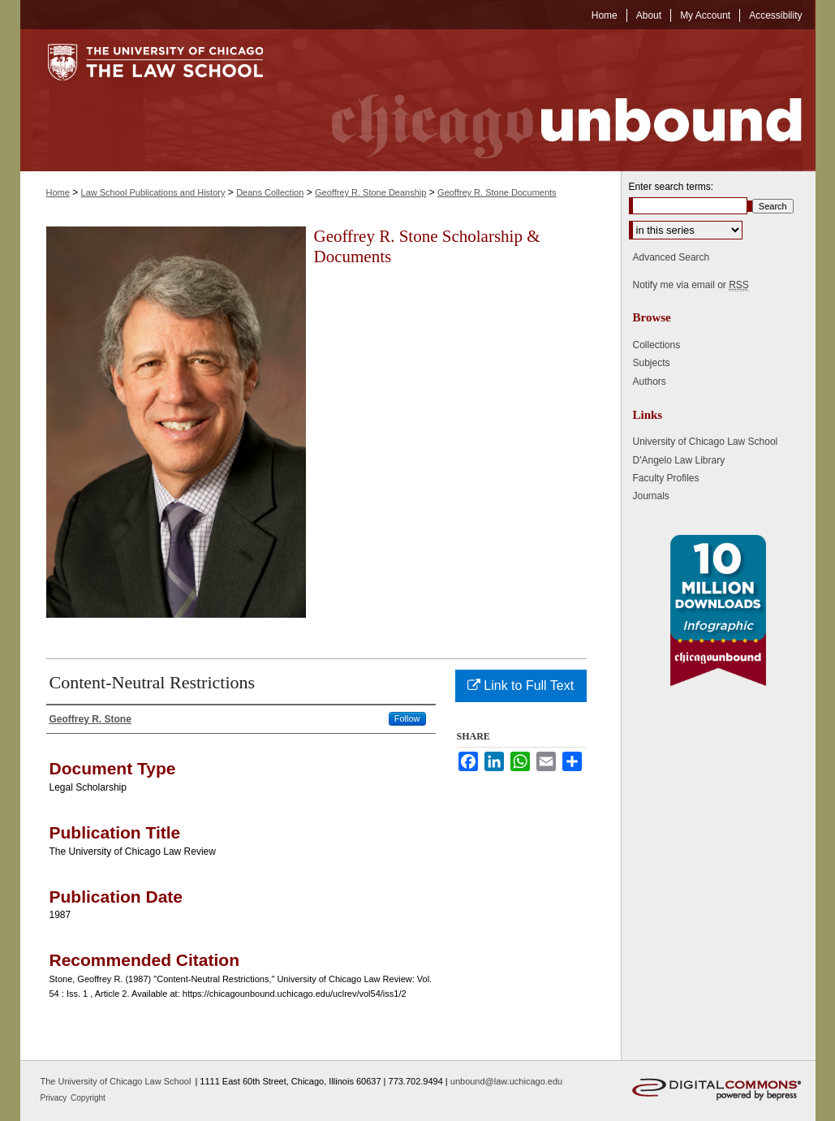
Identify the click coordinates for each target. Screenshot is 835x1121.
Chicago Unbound (552, 100)
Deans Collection (269, 192)
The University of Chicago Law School (116, 1081)
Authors (649, 381)
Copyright (88, 1097)
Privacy (55, 1097)
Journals (651, 496)
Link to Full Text (520, 685)
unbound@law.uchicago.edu (506, 1081)
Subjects (651, 363)
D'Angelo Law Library (679, 460)
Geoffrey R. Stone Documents (497, 192)
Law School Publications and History (153, 192)
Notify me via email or (691, 285)
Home (58, 192)
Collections (657, 345)
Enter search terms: (671, 186)
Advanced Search (671, 257)
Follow (407, 718)
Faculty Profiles (666, 478)
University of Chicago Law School (705, 441)
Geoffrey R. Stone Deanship (370, 192)
